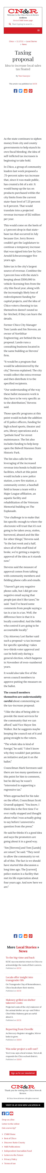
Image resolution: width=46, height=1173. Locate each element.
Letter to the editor (11, 1124)
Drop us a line (8, 1119)
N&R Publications (12, 1146)
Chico (11, 41)
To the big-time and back (20, 957)
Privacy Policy (10, 1159)
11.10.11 (19, 1040)
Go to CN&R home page (23, 20)
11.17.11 (19, 41)
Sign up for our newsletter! (23, 1073)
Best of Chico (10, 1138)
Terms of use (10, 1163)
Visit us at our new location (23, 1105)
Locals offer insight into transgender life (19, 979)
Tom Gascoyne (24, 76)
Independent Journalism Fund (18, 1151)
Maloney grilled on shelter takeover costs (20, 1001)
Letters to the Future (13, 1155)
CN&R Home (9, 1134)
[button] (38, 30)
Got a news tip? (9, 1128)
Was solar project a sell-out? (22, 1048)
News (24, 44)
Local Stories (31, 41)
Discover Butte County (14, 1142)
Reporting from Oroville (19, 1029)
